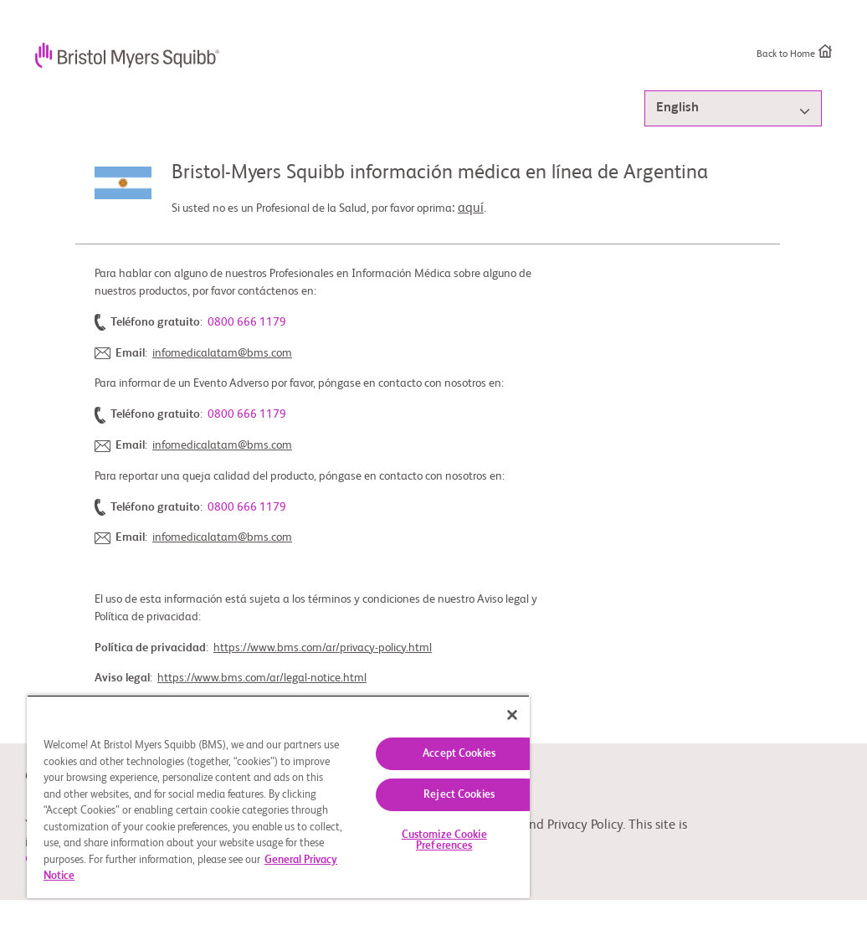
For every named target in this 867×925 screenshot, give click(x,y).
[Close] (512, 715)
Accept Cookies (459, 753)
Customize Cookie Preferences (444, 840)
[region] (278, 796)
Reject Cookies (459, 794)
